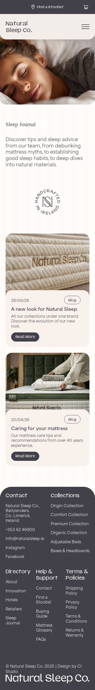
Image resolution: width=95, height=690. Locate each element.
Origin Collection (67, 505)
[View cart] (85, 7)
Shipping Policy (74, 590)
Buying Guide (42, 613)
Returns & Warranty (75, 632)
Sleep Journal (13, 620)
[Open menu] (85, 27)
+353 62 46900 (20, 529)
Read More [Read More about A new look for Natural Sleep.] (25, 337)
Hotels (12, 599)
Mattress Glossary (44, 627)
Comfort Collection (69, 514)
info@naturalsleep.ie (25, 538)
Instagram (15, 547)
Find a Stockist (43, 599)
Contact (44, 587)
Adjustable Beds (66, 541)
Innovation (16, 590)
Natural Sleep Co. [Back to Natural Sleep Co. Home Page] (19, 26)
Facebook (15, 556)
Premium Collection (70, 523)
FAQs (41, 639)
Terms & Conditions (76, 618)
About (11, 581)
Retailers (14, 608)
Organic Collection (69, 532)
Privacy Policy (72, 604)
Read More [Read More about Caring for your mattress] (25, 456)
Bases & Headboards (70, 550)
